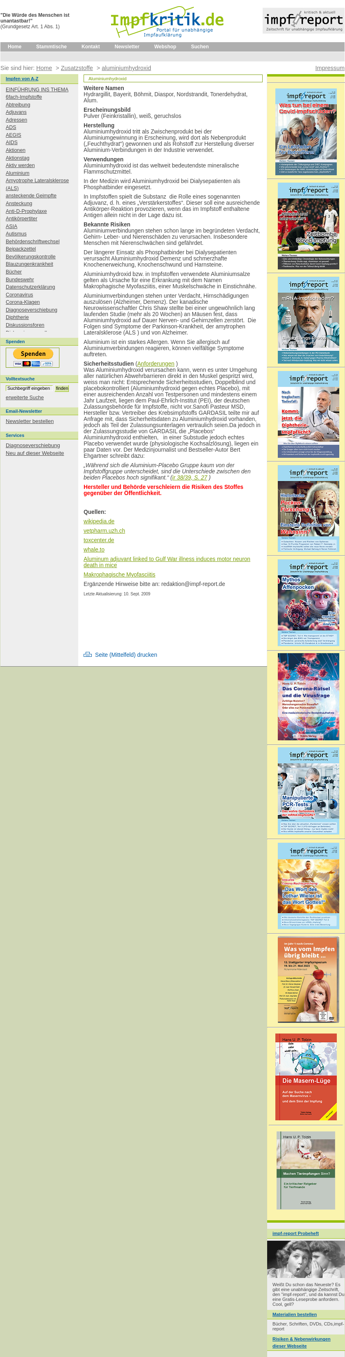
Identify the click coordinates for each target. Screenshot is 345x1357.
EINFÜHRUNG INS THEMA (37, 90)
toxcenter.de (99, 540)
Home (14, 47)
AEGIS (13, 135)
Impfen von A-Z (22, 78)
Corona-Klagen (23, 302)
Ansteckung (19, 203)
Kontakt (91, 47)
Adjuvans (16, 112)
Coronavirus (19, 295)
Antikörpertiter (21, 219)
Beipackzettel (21, 249)
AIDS (12, 142)
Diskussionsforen (25, 325)
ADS (11, 127)
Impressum (330, 68)
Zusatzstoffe (77, 68)
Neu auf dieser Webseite (35, 453)
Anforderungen (156, 364)
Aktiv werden (20, 165)
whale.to (94, 550)
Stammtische (51, 47)
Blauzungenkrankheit (29, 264)
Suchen (200, 47)
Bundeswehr (20, 280)
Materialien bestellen (294, 1314)
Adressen (16, 120)
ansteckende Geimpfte (31, 196)
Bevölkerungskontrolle (31, 257)
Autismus (16, 234)
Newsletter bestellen (30, 421)
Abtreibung (18, 105)
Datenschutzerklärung (30, 287)
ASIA (11, 226)
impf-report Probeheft (295, 1233)
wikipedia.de (99, 521)
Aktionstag (18, 158)
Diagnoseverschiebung (31, 310)
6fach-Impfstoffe (24, 97)
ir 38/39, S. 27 (189, 478)
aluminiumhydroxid (126, 68)
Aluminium (18, 173)
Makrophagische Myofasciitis (119, 575)
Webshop (165, 47)
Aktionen (15, 150)
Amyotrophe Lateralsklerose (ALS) (37, 184)
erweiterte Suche (25, 397)
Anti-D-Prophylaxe (26, 211)
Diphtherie (17, 317)
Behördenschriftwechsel (32, 241)
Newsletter (127, 47)
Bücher (14, 272)
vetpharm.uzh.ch (104, 531)
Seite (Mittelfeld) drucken (126, 655)
